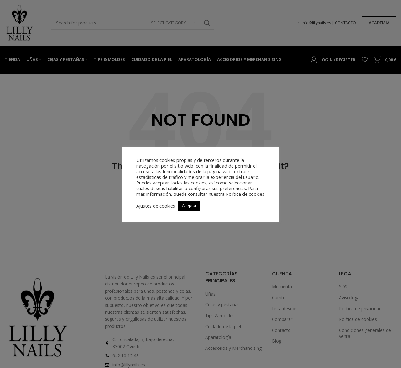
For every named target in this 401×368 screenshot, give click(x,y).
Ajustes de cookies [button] (155, 206)
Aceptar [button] (189, 205)
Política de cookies (245, 194)
